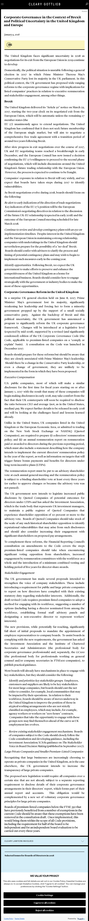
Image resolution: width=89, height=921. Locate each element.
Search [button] (87, 4)
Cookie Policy (8, 919)
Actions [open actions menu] (84, 11)
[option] (44, 856)
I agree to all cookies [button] (44, 903)
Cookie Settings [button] (44, 895)
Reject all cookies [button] (45, 910)
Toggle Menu (2, 4)
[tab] (44, 841)
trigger (82, 841)
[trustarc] (80, 919)
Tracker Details (19, 919)
